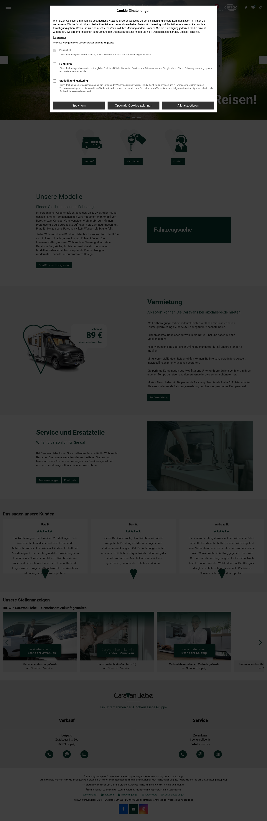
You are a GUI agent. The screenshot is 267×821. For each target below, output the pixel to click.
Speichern (79, 105)
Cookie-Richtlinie (189, 31)
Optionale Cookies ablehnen (133, 105)
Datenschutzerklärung (165, 31)
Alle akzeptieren (188, 105)
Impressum (59, 37)
